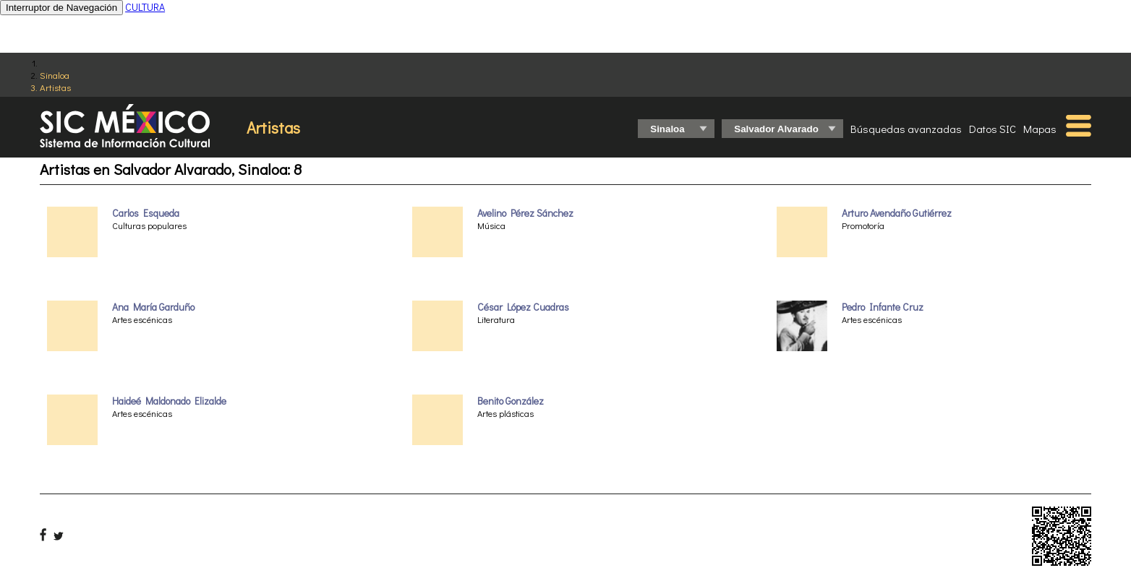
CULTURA (145, 7)
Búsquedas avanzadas (906, 128)
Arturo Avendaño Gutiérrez (897, 213)
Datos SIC (992, 128)
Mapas (1040, 128)
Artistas (55, 87)
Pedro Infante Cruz (882, 307)
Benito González (510, 401)
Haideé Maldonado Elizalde (169, 401)
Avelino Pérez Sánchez (525, 213)
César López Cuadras (523, 307)
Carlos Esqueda (145, 213)
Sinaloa (54, 75)
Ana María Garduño (153, 307)
